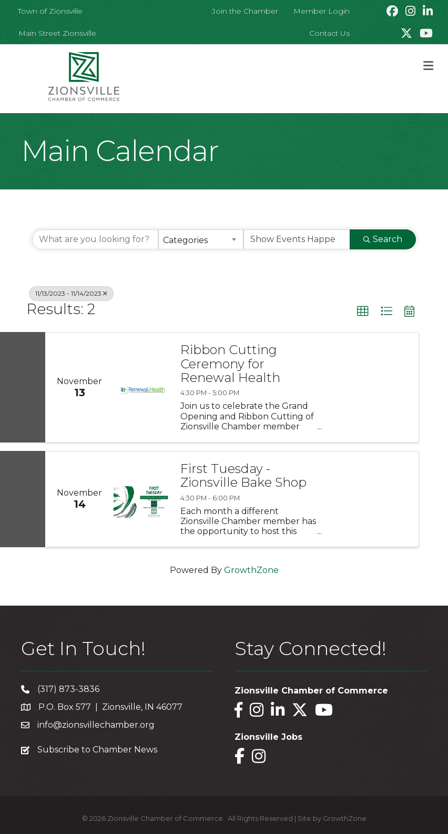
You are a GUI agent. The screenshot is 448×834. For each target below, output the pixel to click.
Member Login (321, 11)
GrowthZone (251, 570)
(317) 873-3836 (68, 689)
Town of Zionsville (50, 11)
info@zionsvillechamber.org (96, 725)
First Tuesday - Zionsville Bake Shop (243, 476)
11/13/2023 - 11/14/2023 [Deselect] (71, 293)
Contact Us (329, 33)
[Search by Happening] (297, 239)
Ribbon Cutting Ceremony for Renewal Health (230, 364)
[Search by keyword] (95, 239)
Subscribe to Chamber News (97, 750)
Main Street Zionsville (57, 33)
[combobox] (200, 239)
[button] (362, 311)
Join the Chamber (245, 11)
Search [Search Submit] (382, 239)
